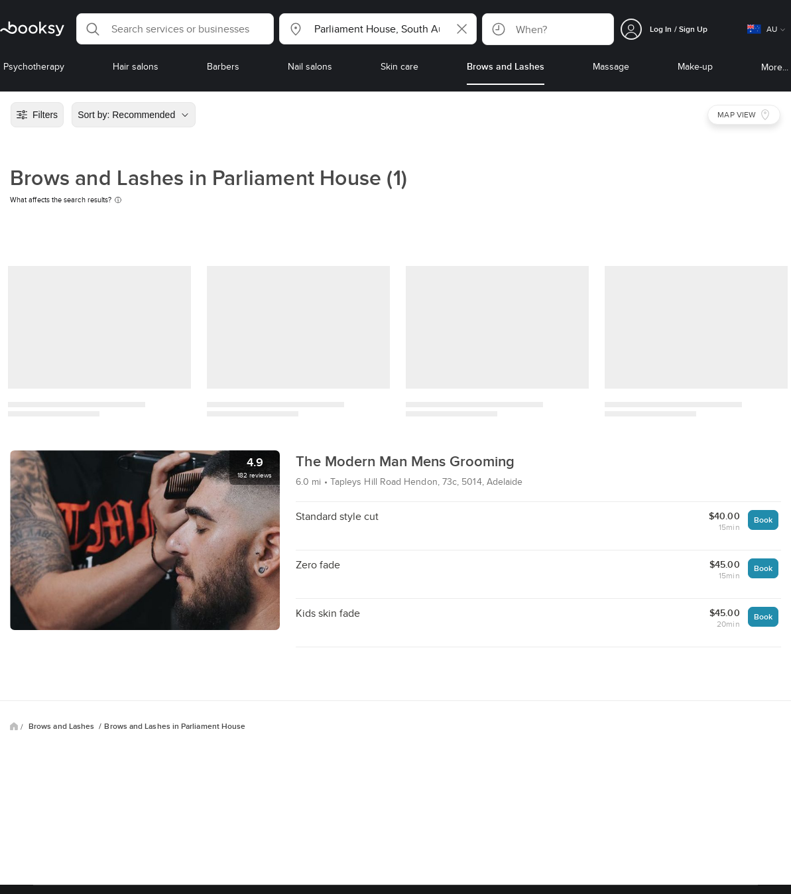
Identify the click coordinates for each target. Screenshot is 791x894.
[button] (175, 28)
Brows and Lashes (62, 726)
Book (763, 519)
